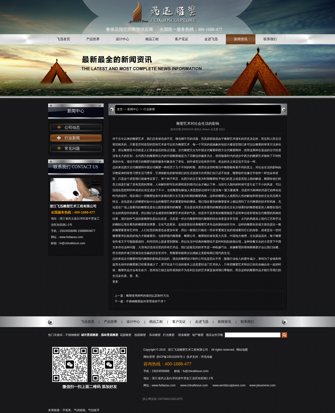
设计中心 (122, 39)
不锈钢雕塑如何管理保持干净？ (146, 301)
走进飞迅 (211, 39)
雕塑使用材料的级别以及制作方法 (147, 295)
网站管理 (149, 356)
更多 (115, 281)
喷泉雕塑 (184, 335)
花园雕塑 (125, 335)
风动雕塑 (155, 335)
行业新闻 (72, 138)
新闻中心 (133, 109)
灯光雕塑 (168, 335)
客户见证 (181, 39)
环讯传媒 (206, 356)
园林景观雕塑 (109, 335)
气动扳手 (94, 410)
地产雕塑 (197, 335)
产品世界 (93, 39)
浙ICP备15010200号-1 (171, 356)
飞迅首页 (63, 39)
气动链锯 (79, 410)
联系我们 (270, 39)
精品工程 (152, 39)
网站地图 (242, 349)
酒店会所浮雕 (214, 335)
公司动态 (72, 127)
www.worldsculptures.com (229, 385)
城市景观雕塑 (89, 335)
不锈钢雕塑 (72, 335)
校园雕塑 (140, 335)
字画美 (66, 410)
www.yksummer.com (262, 385)
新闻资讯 (240, 39)
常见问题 (72, 148)
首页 (120, 109)
